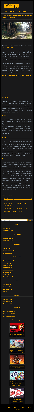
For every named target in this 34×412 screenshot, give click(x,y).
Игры (6, 11)
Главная (7, 407)
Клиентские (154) (8, 238)
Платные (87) (7, 228)
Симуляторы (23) (8, 267)
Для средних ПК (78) (9, 313)
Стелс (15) (6, 274)
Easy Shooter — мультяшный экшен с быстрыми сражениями (17, 401)
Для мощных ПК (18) (9, 316)
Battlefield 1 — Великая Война (13, 211)
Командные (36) (8, 263)
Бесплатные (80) (8, 230)
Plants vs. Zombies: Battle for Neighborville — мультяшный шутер (17, 383)
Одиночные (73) (7, 253)
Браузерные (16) (8, 240)
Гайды (12, 11)
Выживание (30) (8, 265)
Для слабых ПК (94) (9, 311)
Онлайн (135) (7, 248)
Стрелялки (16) (7, 272)
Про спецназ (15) (8, 301)
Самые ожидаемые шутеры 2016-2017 (16, 208)
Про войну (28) (7, 299)
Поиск (24, 11)
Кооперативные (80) (9, 250)
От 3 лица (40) (7, 286)
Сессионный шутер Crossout (12, 214)
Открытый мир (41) (8, 260)
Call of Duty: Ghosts (8, 47)
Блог (18, 11)
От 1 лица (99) (7, 284)
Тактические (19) (8, 270)
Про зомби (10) (7, 303)
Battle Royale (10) (8, 276)
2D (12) (5, 291)
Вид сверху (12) (7, 289)
